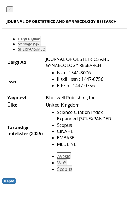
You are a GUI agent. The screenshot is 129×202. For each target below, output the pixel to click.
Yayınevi (16, 98)
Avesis (63, 156)
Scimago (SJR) (29, 44)
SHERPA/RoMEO (31, 49)
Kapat (9, 181)
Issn (11, 82)
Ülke (12, 105)
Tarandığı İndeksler (17, 130)
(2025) (36, 133)
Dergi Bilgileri (29, 39)
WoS (61, 163)
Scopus (64, 169)
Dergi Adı (17, 62)
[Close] (9, 9)
